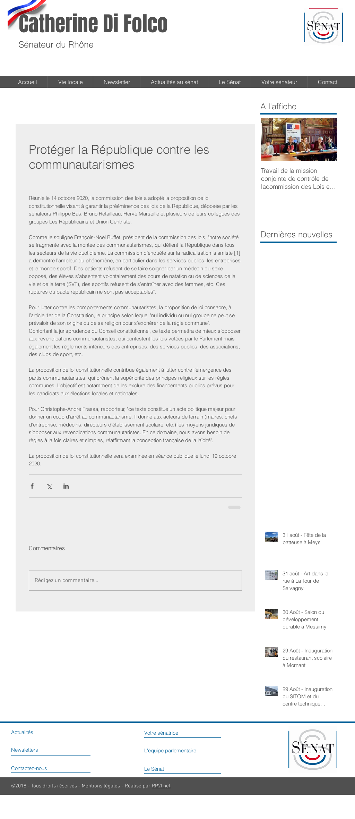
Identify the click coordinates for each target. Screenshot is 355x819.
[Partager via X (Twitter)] (49, 486)
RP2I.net (161, 786)
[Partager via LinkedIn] (66, 486)
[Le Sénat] (162, 769)
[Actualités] (29, 732)
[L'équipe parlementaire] (187, 750)
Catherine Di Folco (93, 24)
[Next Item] (326, 139)
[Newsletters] (32, 750)
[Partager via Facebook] (32, 486)
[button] (229, 82)
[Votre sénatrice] (172, 733)
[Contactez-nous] (40, 768)
